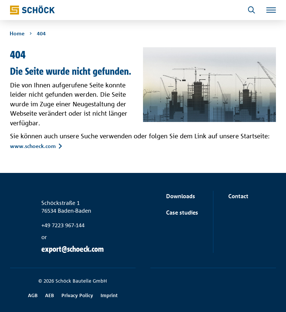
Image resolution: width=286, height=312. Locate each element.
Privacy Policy (77, 295)
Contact (238, 196)
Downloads (180, 196)
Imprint (109, 295)
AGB (33, 295)
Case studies (182, 212)
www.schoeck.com (33, 146)
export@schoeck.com (72, 249)
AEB (49, 295)
